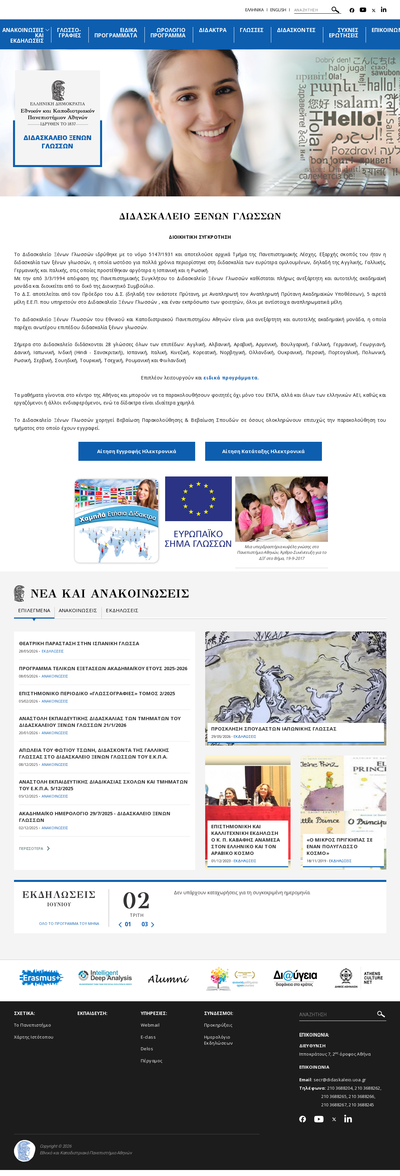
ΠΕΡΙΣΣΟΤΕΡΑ (34, 854)
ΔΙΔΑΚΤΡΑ (212, 30)
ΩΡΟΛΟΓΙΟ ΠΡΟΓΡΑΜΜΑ (167, 32)
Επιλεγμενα (34, 610)
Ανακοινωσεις (78, 610)
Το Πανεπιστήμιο (32, 1031)
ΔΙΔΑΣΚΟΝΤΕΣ (296, 30)
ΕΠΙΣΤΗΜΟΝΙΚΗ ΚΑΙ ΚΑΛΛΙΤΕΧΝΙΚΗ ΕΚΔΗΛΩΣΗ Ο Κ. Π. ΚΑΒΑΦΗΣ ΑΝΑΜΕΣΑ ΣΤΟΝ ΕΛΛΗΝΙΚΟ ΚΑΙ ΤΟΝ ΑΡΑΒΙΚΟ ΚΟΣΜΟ (245, 845)
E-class (148, 1043)
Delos (147, 1055)
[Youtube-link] (363, 10)
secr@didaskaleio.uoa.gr (340, 1086)
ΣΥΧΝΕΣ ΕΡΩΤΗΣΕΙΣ (343, 32)
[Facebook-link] (352, 10)
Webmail (150, 1031)
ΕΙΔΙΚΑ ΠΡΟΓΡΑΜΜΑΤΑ (115, 32)
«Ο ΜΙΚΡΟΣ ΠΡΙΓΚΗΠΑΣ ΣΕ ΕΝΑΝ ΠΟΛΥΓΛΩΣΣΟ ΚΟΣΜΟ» (339, 852)
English (278, 10)
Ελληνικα (254, 10)
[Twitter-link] (374, 10)
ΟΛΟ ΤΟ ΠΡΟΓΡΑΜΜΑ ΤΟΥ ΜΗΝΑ (69, 929)
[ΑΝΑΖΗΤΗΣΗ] (317, 10)
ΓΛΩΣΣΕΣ (252, 30)
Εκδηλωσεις (122, 610)
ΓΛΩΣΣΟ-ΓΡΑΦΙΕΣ (69, 32)
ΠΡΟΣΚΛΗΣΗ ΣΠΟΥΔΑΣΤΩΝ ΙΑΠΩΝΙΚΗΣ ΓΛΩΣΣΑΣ (273, 731)
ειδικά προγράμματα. (232, 377)
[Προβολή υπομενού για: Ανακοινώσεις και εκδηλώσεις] (47, 30)
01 (124, 930)
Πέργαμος (151, 1067)
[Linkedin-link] (383, 10)
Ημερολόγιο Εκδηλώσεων (218, 1046)
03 (147, 930)
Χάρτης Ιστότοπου (34, 1043)
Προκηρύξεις (218, 1031)
